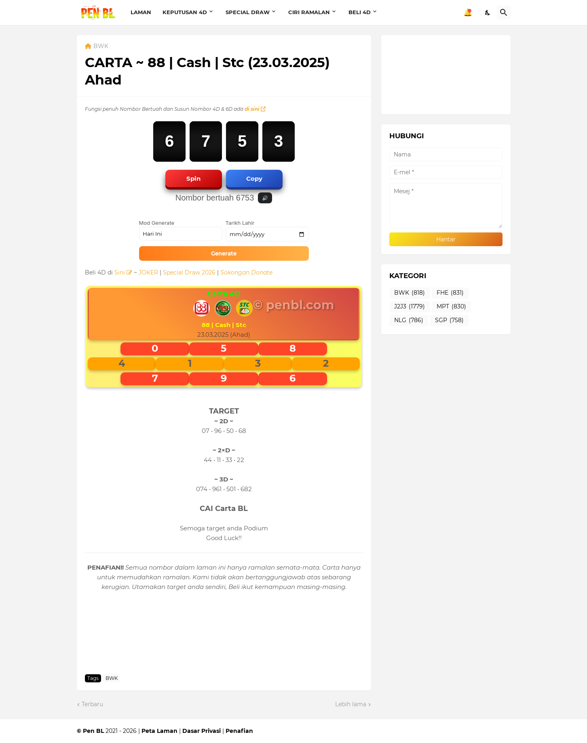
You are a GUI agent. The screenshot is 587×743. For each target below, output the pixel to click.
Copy (254, 178)
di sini (255, 109)
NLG (408, 321)
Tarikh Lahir (240, 223)
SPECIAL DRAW (248, 12)
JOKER (148, 272)
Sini (123, 272)
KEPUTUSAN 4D (185, 12)
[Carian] (504, 12)
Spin (193, 178)
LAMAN (141, 12)
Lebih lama (350, 704)
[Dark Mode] (488, 12)
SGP (449, 321)
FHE (450, 293)
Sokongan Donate (246, 272)
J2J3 (409, 307)
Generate (223, 253)
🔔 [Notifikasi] (467, 12)
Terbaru (92, 704)
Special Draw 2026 (189, 272)
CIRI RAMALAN (309, 12)
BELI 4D (359, 12)
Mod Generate (157, 223)
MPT (451, 307)
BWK (100, 46)
